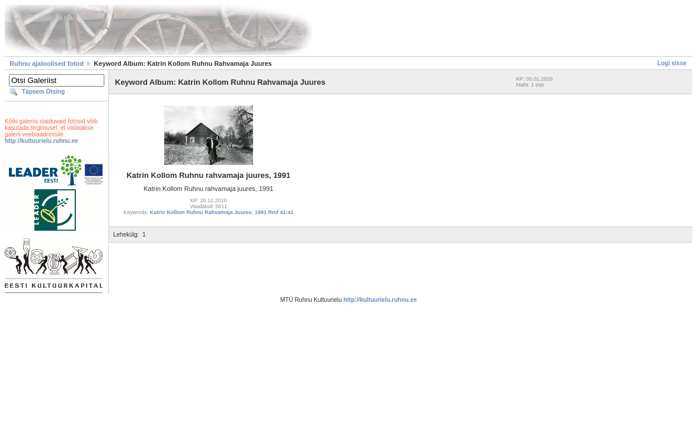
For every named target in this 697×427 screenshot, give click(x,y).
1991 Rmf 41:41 (274, 212)
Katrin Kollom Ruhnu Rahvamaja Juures (201, 212)
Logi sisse (671, 63)
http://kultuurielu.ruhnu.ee (41, 141)
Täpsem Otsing (43, 91)
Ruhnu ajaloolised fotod (46, 63)
